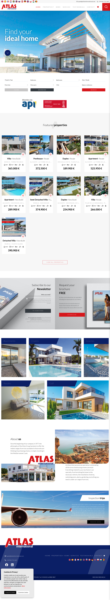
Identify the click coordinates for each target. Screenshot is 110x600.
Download (72, 314)
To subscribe (37, 310)
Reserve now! (95, 542)
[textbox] (16, 80)
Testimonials (79, 7)
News (58, 7)
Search (94, 90)
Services (66, 7)
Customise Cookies (23, 592)
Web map (52, 597)
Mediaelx (101, 597)
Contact (91, 7)
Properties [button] (48, 7)
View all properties (55, 262)
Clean (16, 90)
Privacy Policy (45, 300)
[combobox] (16, 80)
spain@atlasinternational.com (85, 1)
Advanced (42, 90)
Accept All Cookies (10, 592)
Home (38, 7)
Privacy (37, 597)
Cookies (44, 597)
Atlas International (10, 7)
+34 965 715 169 (103, 1)
